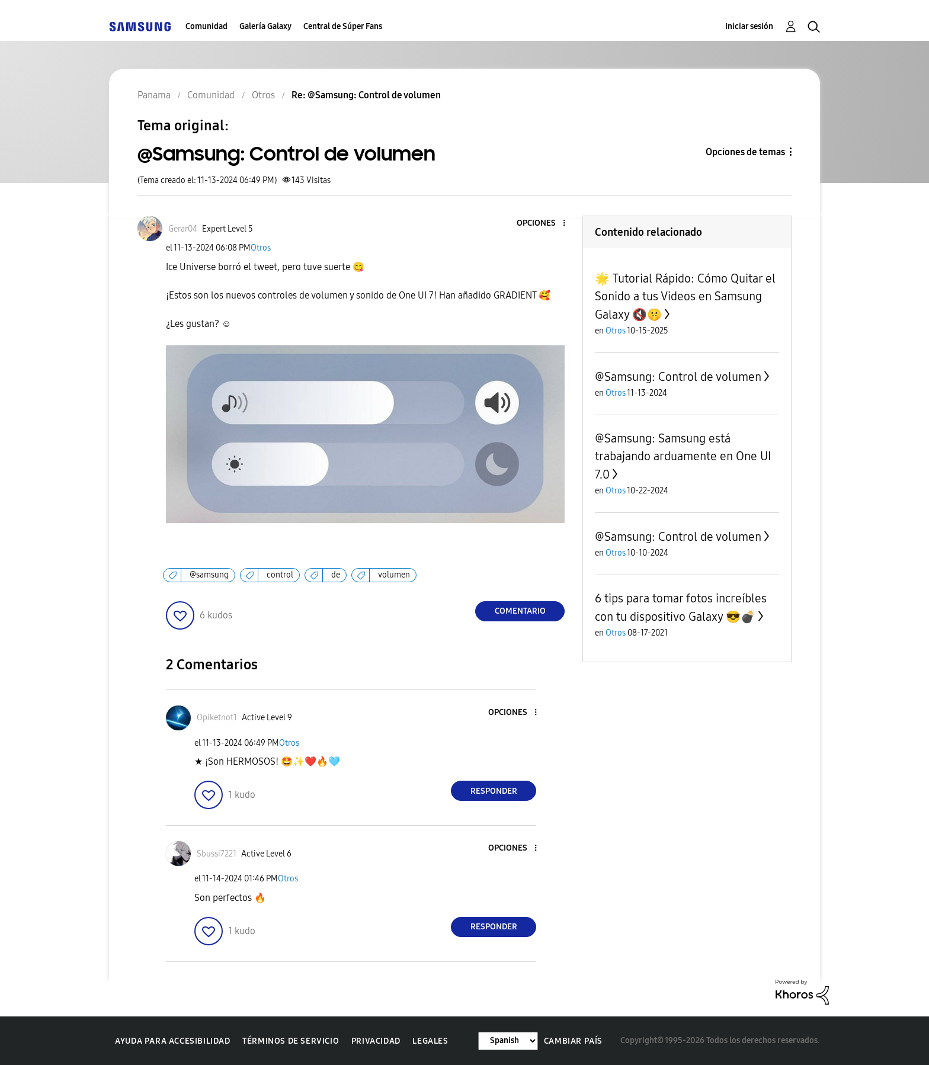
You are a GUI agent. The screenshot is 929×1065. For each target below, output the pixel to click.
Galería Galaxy (265, 26)
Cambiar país (573, 1041)
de (335, 575)
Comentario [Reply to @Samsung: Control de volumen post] (520, 611)
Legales (430, 1041)
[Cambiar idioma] (508, 1041)
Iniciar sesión (749, 26)
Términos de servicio (290, 1041)
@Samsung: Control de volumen (678, 377)
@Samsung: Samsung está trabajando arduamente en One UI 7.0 (683, 456)
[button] (544, 223)
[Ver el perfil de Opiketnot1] (217, 718)
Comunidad (206, 26)
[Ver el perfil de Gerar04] (182, 229)
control (280, 575)
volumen (394, 575)
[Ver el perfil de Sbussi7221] (216, 854)
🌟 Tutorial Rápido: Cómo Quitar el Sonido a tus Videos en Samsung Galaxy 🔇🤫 (685, 296)
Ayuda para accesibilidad (172, 1041)
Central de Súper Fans (342, 26)
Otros (261, 248)
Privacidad (376, 1041)
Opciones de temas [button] (745, 152)
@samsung (209, 575)
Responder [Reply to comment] (493, 791)
